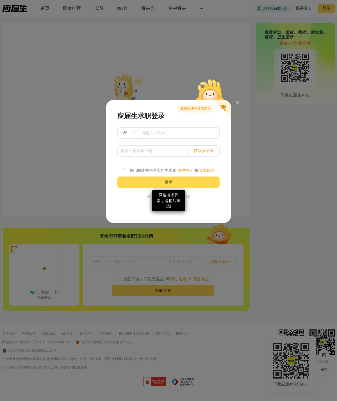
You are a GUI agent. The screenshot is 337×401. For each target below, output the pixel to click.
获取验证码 (203, 151)
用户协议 (185, 170)
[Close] (237, 102)
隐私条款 (207, 170)
